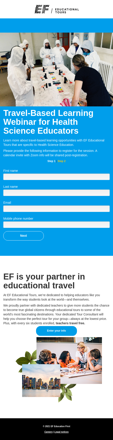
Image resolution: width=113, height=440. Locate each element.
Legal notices (61, 432)
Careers (48, 432)
